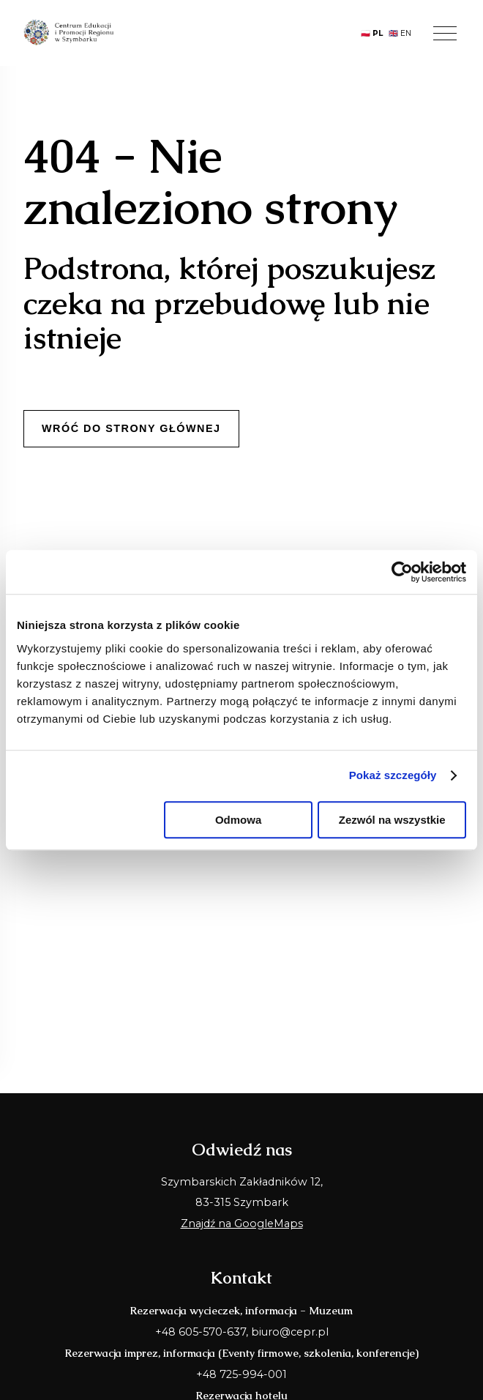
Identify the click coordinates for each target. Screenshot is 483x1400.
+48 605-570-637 (200, 1331)
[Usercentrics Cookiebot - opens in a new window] (402, 572)
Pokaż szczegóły (393, 775)
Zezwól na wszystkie (392, 819)
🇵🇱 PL (372, 33)
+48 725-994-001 (241, 1374)
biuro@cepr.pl (290, 1331)
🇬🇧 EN (400, 33)
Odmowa (238, 819)
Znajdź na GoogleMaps (242, 1223)
